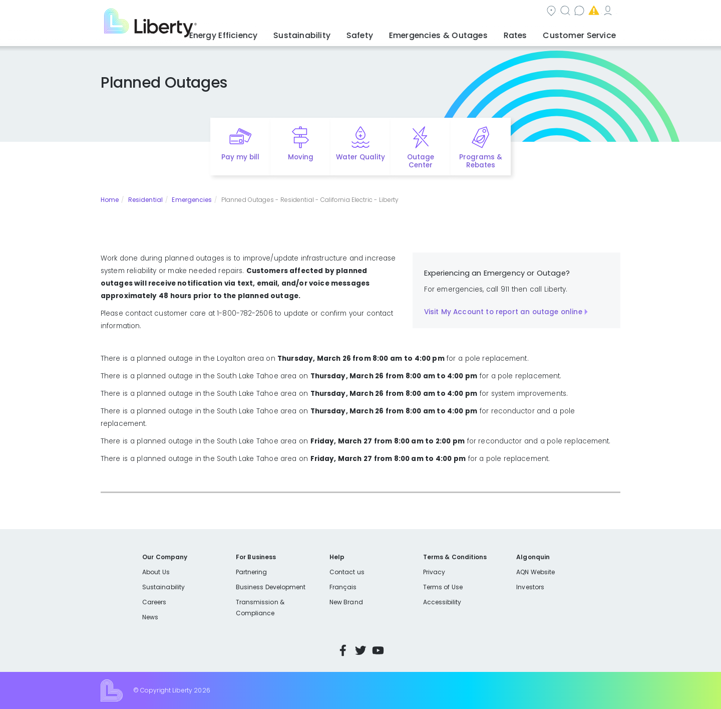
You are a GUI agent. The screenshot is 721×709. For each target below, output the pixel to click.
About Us (156, 572)
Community (326, 12)
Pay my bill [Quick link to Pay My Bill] (240, 157)
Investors (530, 587)
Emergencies (495, 12)
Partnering (251, 572)
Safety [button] (388, 33)
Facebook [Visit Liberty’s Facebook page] (342, 650)
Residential (145, 199)
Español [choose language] (605, 12)
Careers (154, 602)
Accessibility (442, 602)
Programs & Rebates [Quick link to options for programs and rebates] (480, 161)
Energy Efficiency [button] (266, 33)
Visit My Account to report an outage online (503, 312)
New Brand (346, 602)
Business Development (271, 587)
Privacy (434, 572)
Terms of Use (443, 587)
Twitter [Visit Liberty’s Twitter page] (360, 650)
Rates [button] (526, 33)
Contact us (434, 12)
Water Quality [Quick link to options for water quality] (360, 157)
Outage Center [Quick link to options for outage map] (420, 161)
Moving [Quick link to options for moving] (300, 157)
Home (110, 199)
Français (342, 587)
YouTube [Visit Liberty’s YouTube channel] (378, 650)
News (150, 617)
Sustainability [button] (337, 33)
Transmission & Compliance (260, 607)
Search (381, 12)
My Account (558, 12)
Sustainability (163, 587)
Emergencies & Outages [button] (458, 33)
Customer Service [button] (583, 33)
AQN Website (535, 572)
